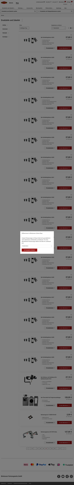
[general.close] (51, 234)
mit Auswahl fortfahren (29, 250)
